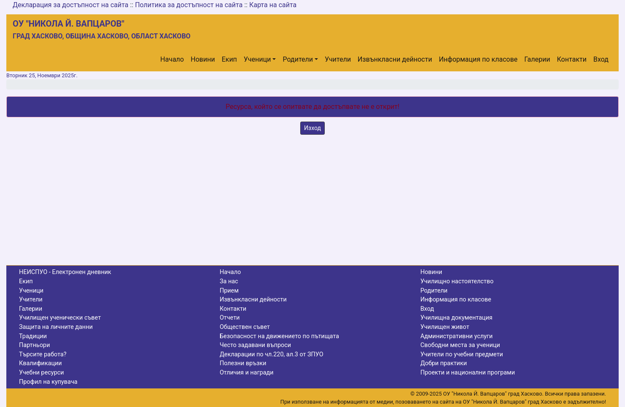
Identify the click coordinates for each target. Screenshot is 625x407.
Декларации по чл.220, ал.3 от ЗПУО (271, 354)
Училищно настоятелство (456, 281)
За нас (229, 281)
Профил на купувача (48, 381)
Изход (312, 128)
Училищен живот (444, 327)
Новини (203, 59)
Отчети (229, 317)
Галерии (537, 59)
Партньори (34, 345)
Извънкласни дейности (395, 59)
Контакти (572, 59)
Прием (229, 290)
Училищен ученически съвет (60, 317)
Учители (338, 59)
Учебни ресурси (41, 372)
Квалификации (40, 363)
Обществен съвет (245, 327)
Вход (601, 59)
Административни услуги (456, 336)
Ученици (257, 59)
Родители (297, 59)
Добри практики (443, 363)
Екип (229, 59)
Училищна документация (456, 317)
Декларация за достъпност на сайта (70, 5)
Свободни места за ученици (460, 345)
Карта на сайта (272, 5)
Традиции (33, 336)
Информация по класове (478, 59)
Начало (172, 59)
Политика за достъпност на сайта (189, 5)
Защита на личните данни (56, 327)
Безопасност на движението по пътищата (279, 336)
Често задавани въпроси (255, 345)
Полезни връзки (243, 363)
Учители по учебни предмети (461, 354)
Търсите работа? (42, 354)
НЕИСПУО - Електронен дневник (65, 272)
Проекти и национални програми (467, 372)
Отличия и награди (246, 372)
